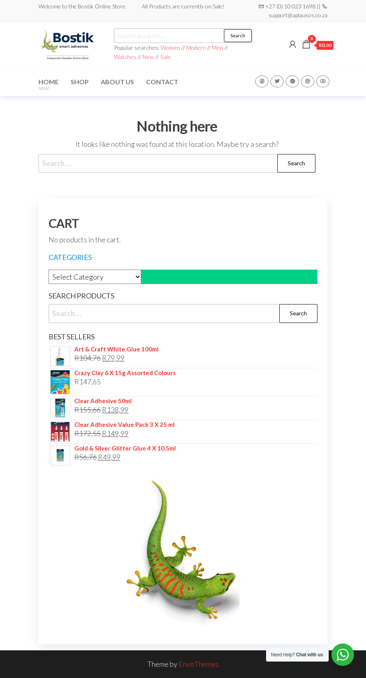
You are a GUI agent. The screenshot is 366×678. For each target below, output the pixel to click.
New (148, 56)
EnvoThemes (199, 664)
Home (49, 84)
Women (171, 47)
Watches (125, 56)
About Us (117, 81)
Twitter (277, 81)
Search (237, 35)
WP (292, 81)
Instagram (307, 81)
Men (217, 47)
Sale (165, 56)
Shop (80, 81)
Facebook (261, 81)
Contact (162, 81)
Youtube (322, 81)
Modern (196, 47)
